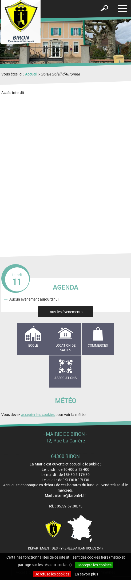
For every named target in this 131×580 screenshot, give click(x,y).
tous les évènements (65, 311)
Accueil (31, 74)
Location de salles (65, 347)
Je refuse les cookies (52, 574)
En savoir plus (86, 574)
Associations (65, 378)
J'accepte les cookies (94, 564)
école (33, 345)
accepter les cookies (38, 414)
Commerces (98, 345)
